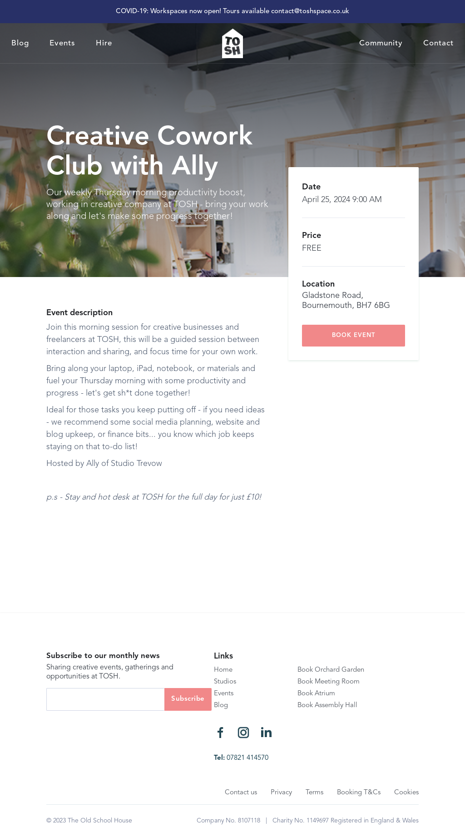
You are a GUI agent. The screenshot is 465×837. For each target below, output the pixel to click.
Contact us (241, 792)
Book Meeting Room (328, 682)
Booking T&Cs (359, 792)
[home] (232, 43)
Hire (104, 43)
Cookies (406, 792)
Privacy (281, 792)
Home (223, 670)
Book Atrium (316, 693)
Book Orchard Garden (330, 670)
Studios (225, 682)
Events (62, 43)
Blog (20, 43)
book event (353, 335)
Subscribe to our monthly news (103, 656)
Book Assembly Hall (327, 705)
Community (381, 43)
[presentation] (115, 728)
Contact (438, 43)
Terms (314, 792)
